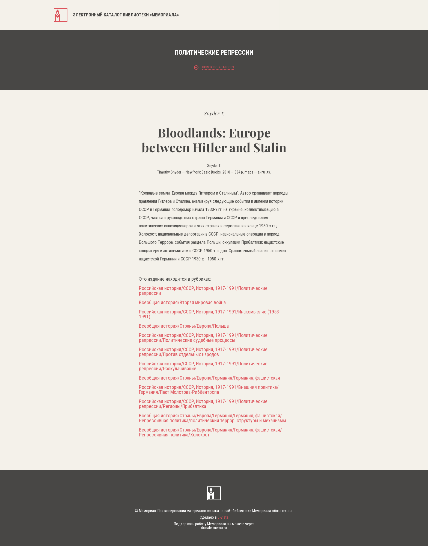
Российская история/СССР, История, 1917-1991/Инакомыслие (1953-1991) (210, 314)
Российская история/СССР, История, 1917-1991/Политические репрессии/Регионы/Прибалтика (203, 404)
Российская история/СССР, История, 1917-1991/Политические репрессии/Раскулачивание (203, 366)
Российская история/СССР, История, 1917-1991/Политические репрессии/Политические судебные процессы (203, 338)
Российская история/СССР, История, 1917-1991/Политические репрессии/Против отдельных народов (203, 352)
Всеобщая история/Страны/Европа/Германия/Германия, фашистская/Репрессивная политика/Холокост (210, 432)
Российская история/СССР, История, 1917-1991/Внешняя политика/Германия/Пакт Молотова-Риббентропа (209, 390)
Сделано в (214, 517)
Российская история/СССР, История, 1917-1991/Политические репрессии (203, 291)
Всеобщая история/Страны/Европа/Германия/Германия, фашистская (209, 377)
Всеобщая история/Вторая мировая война (182, 302)
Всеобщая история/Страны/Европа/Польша (184, 326)
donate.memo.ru (214, 528)
